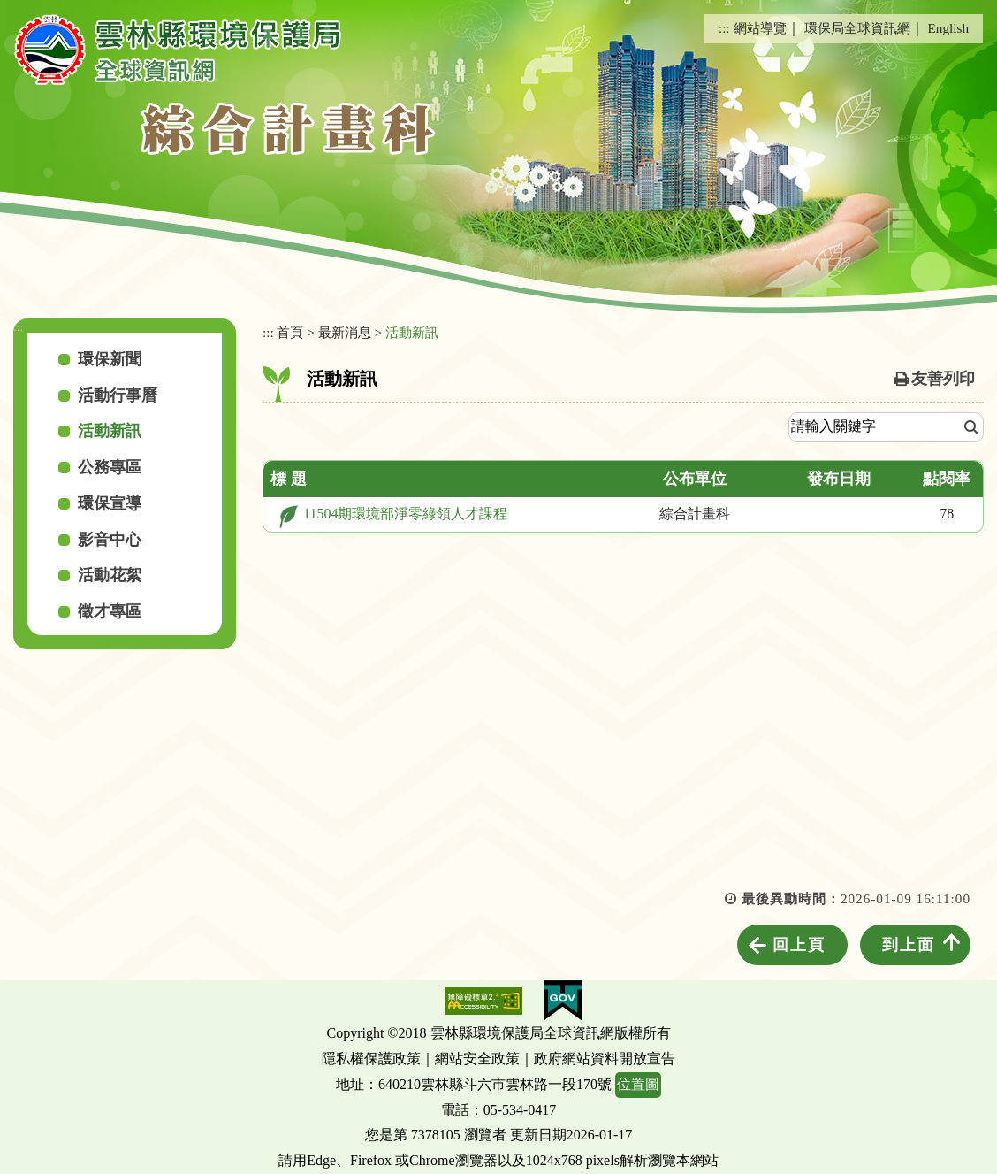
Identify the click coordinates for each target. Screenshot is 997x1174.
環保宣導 (109, 503)
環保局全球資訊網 (857, 27)
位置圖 (638, 1084)
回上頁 (799, 945)
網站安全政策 (477, 1058)
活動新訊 (109, 431)
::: (724, 27)
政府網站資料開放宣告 (604, 1058)
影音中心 (109, 540)
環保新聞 (109, 359)
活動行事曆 (117, 395)
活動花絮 (109, 575)
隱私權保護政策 (371, 1058)
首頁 (290, 332)
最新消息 (344, 332)
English (948, 27)
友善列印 (943, 378)
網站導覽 (760, 27)
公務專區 (109, 467)
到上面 (908, 945)
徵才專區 (109, 611)
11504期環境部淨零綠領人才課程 (405, 513)
